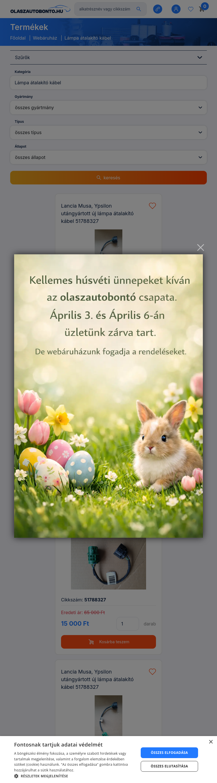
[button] (74, 776)
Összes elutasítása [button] (169, 766)
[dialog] (108, 759)
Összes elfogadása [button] (169, 752)
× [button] (211, 742)
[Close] (200, 247)
